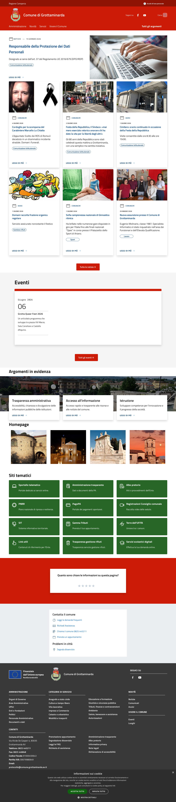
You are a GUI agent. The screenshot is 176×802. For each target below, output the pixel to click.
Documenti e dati (17, 722)
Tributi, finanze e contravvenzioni (104, 706)
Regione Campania (17, 3)
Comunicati (19, 118)
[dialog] (88, 786)
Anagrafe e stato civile (59, 699)
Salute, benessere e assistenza (103, 714)
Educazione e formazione (100, 699)
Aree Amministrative (18, 703)
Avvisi (125, 118)
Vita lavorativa (55, 706)
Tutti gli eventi (86, 357)
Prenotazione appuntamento (62, 736)
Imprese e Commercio (59, 710)
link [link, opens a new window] (113, 786)
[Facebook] (133, 15)
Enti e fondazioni (17, 710)
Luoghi (131, 723)
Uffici (11, 706)
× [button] (173, 773)
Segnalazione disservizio (60, 740)
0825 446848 (19, 752)
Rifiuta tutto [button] (98, 791)
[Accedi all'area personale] (153, 3)
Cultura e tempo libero (59, 703)
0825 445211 (24, 748)
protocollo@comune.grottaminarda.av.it (28, 767)
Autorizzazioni (95, 718)
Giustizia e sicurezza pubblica (102, 703)
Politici (12, 714)
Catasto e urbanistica (59, 714)
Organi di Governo (17, 699)
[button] (88, 797)
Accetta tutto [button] (77, 791)
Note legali (94, 748)
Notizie (17, 38)
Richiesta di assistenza (59, 748)
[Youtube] (140, 15)
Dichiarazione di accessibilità (102, 751)
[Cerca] (164, 15)
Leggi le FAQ (54, 744)
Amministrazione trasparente (102, 736)
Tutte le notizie (88, 267)
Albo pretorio (95, 740)
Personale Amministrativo (21, 718)
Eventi (131, 719)
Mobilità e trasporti (58, 718)
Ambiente (93, 710)
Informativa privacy (98, 744)
